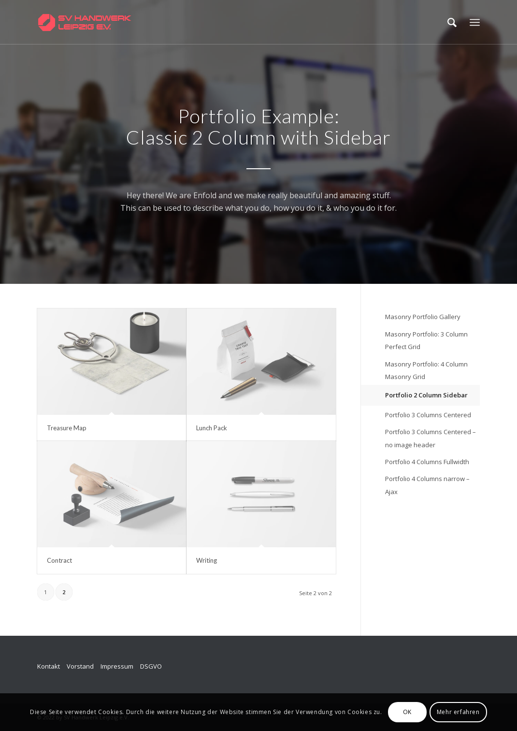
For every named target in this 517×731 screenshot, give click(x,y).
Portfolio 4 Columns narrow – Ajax (427, 485)
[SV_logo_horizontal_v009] (84, 22)
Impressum (117, 666)
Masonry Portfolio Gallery (422, 316)
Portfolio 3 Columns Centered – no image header (430, 438)
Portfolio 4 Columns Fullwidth (427, 461)
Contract (59, 560)
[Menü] (475, 22)
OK (407, 712)
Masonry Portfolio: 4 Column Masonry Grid (426, 370)
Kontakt (48, 666)
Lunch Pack (211, 428)
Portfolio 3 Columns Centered (428, 414)
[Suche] (452, 22)
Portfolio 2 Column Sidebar (426, 395)
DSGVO (151, 666)
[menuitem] (452, 22)
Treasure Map (66, 428)
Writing (206, 560)
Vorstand (80, 666)
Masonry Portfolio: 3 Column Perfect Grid (426, 340)
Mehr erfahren (458, 712)
